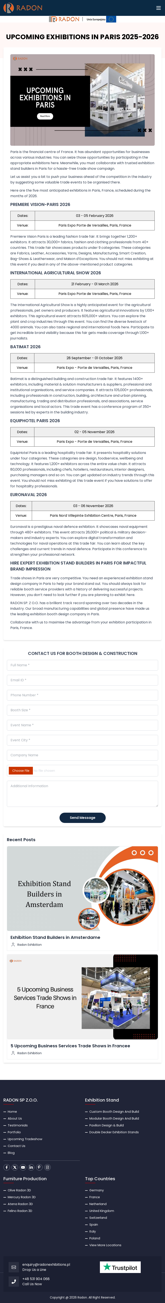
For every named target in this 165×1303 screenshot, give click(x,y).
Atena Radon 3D (20, 1204)
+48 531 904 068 (36, 1278)
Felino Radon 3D (20, 1211)
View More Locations (105, 1245)
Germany (96, 1190)
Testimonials (18, 1125)
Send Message (82, 817)
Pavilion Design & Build (106, 1125)
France (94, 1197)
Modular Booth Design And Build (114, 1118)
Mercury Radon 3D (22, 1197)
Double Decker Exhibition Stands (114, 1132)
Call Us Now (32, 1284)
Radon (82, 1297)
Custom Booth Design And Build (114, 1111)
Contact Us (16, 1146)
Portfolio (14, 1132)
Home (12, 1111)
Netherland (98, 1204)
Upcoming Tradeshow (25, 1139)
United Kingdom (101, 1211)
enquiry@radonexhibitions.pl (46, 1264)
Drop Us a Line (34, 1269)
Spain (93, 1224)
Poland (94, 1238)
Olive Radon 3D (19, 1190)
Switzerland (98, 1218)
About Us (15, 1118)
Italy (92, 1231)
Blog (11, 1153)
